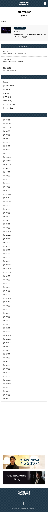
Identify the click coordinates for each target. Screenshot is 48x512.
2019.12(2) (7, 335)
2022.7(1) (7, 246)
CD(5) (6, 82)
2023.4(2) (7, 220)
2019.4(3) (7, 365)
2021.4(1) (7, 291)
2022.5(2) (7, 250)
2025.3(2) (7, 149)
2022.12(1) (7, 231)
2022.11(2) (7, 235)
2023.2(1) (7, 228)
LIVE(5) (6, 93)
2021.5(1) (7, 287)
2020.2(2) (7, 328)
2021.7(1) (7, 283)
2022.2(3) (7, 257)
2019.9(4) (7, 346)
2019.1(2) (7, 376)
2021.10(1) (7, 272)
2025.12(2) (7, 124)
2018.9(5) (7, 387)
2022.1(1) (7, 261)
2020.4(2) (7, 320)
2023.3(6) (7, 224)
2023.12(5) (7, 194)
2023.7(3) (7, 209)
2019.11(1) (7, 339)
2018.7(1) (7, 395)
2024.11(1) (7, 161)
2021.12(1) (7, 265)
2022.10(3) (7, 239)
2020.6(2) (7, 313)
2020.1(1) (7, 331)
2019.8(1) (7, 350)
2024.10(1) (7, 164)
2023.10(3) (7, 201)
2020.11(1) (7, 298)
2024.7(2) (7, 172)
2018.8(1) (7, 391)
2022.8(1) (7, 242)
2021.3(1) (7, 294)
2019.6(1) (7, 357)
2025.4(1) (7, 146)
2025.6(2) (7, 138)
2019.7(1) (7, 354)
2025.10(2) (7, 127)
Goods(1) (7, 89)
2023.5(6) (7, 216)
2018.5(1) (7, 398)
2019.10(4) (7, 343)
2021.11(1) (7, 268)
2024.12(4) (7, 157)
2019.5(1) (7, 361)
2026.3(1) (7, 120)
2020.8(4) (7, 306)
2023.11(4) (7, 198)
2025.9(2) (7, 131)
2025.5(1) (7, 142)
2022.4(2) (7, 253)
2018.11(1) (7, 383)
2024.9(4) (7, 168)
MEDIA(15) (7, 97)
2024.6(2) (7, 175)
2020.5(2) (7, 317)
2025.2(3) (7, 153)
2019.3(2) (7, 369)
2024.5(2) (7, 179)
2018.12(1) (7, 380)
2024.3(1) (7, 187)
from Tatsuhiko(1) (9, 86)
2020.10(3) (7, 302)
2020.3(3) (7, 324)
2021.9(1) (7, 276)
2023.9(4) (7, 205)
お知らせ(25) (8, 100)
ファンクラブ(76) (9, 104)
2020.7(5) (7, 309)
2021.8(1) (7, 279)
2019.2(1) (7, 372)
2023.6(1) (7, 213)
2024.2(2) (7, 190)
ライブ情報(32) (8, 108)
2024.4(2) (7, 183)
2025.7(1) (7, 135)
